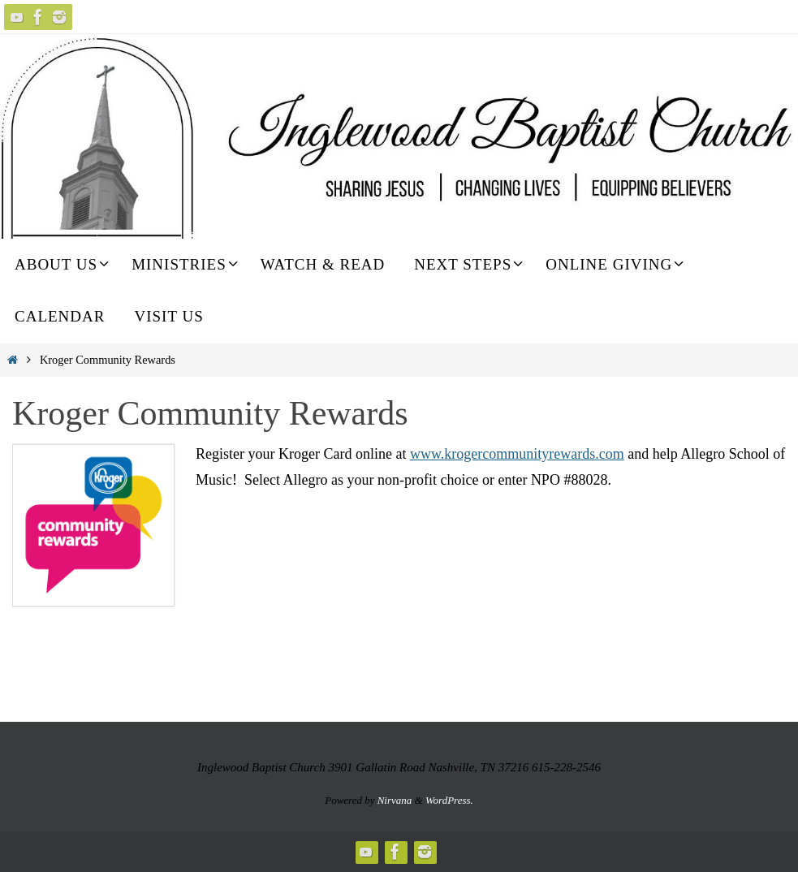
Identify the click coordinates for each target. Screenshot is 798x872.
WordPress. (449, 800)
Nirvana (394, 800)
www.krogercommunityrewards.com (517, 454)
